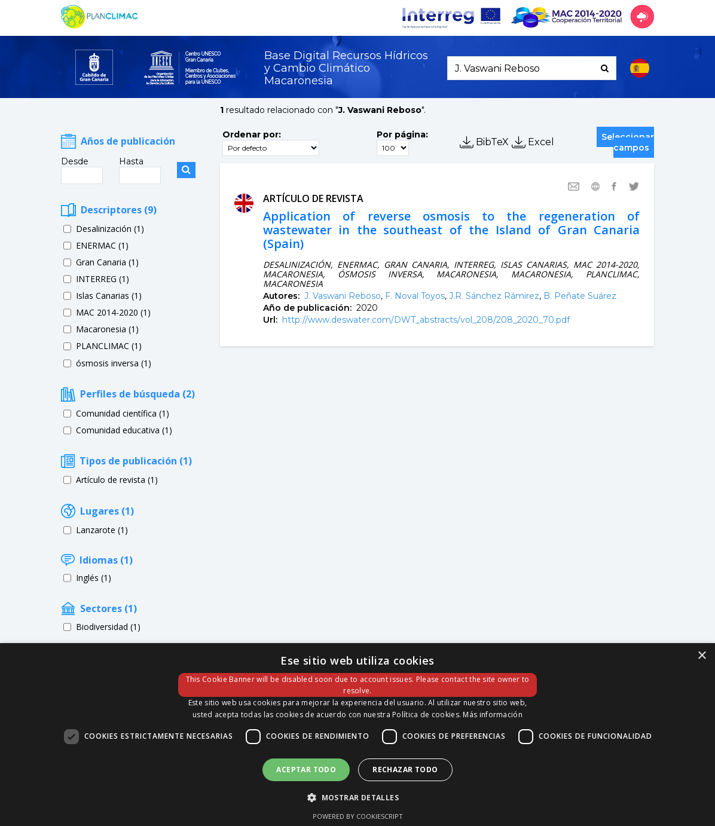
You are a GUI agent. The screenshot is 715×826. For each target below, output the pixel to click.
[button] (357, 796)
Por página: (402, 134)
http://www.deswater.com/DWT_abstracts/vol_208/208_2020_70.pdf (426, 319)
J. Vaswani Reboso (342, 295)
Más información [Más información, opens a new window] (492, 714)
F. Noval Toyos (415, 295)
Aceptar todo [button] (306, 769)
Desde (74, 161)
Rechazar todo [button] (405, 769)
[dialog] (357, 734)
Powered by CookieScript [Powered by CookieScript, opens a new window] (358, 816)
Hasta (131, 161)
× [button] (701, 655)
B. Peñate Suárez (579, 295)
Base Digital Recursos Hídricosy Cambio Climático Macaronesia (346, 68)
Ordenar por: (251, 134)
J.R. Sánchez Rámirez (494, 295)
